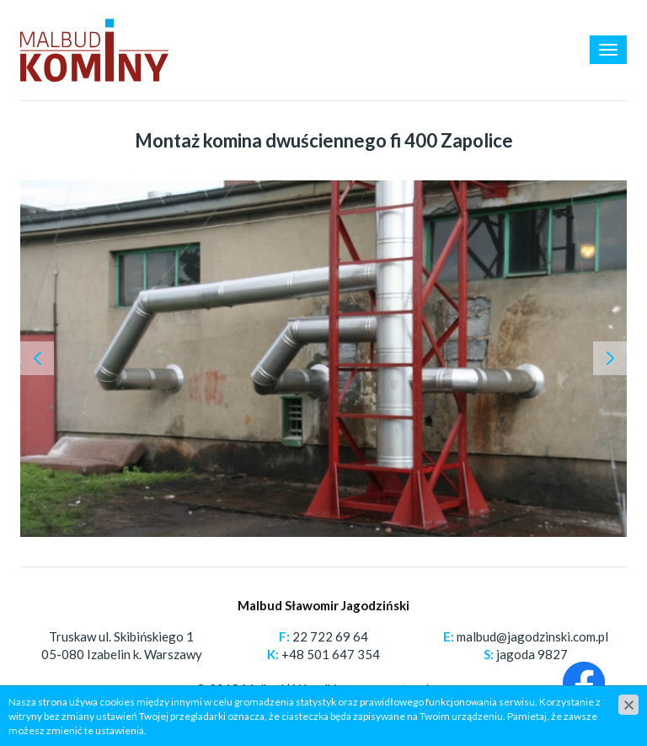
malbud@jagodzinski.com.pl (532, 636)
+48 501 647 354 (330, 654)
